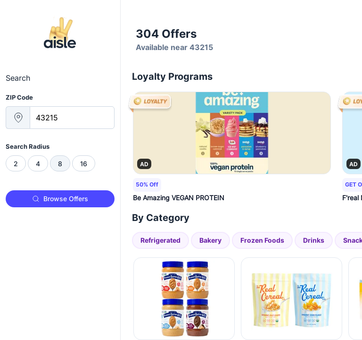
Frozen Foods (262, 240)
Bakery (210, 240)
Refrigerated (160, 240)
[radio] (16, 163)
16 (83, 164)
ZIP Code (19, 97)
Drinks (313, 240)
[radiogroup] (60, 163)
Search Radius (27, 146)
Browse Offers (60, 199)
